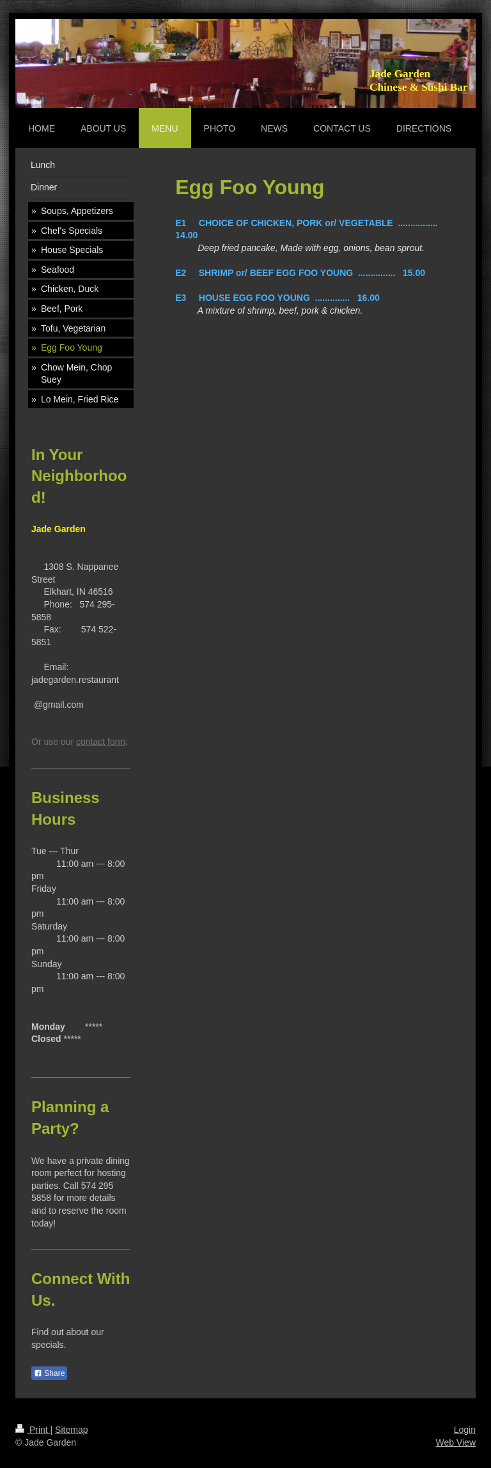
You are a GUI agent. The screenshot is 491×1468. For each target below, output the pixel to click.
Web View (455, 1442)
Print (33, 1430)
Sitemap (71, 1430)
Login (465, 1430)
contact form (100, 742)
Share (49, 1373)
